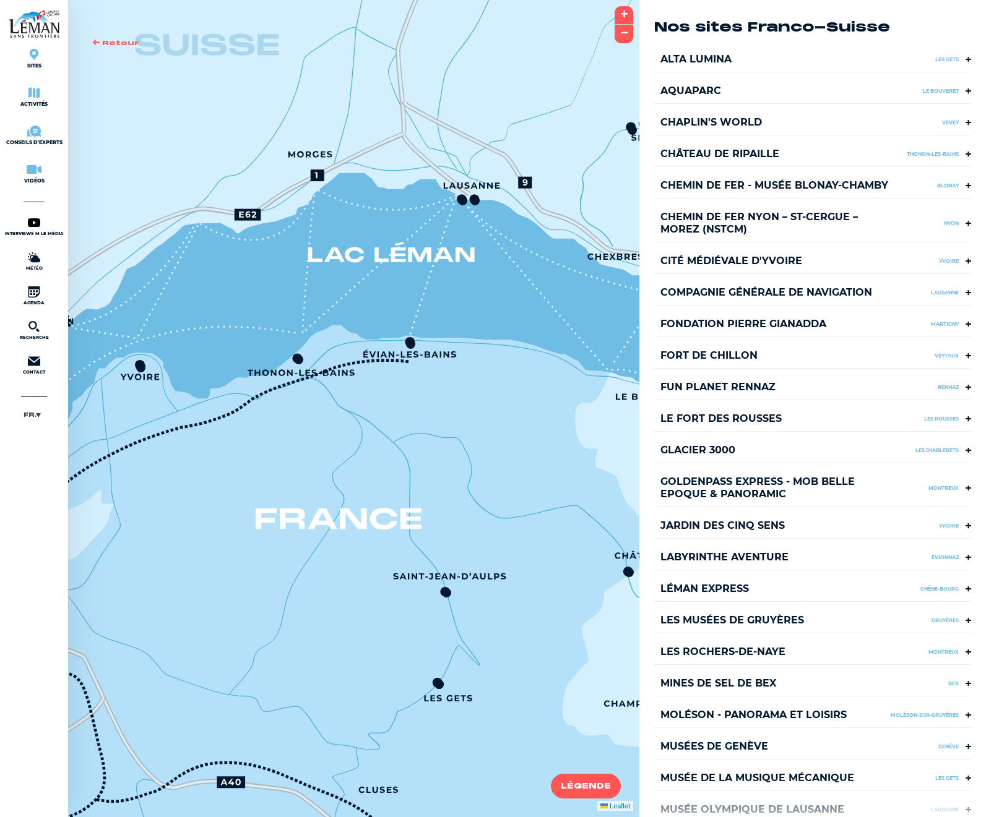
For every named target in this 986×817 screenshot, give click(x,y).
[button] (298, 359)
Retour (116, 43)
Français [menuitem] (30, 414)
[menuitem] (34, 414)
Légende (586, 786)
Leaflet (615, 806)
